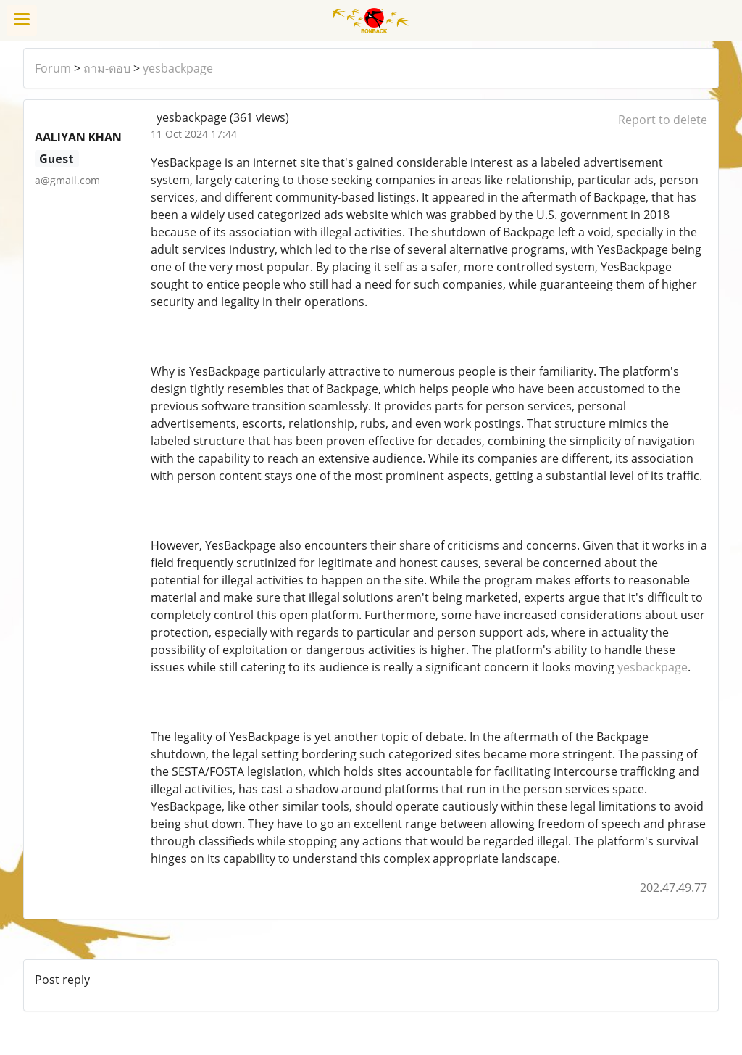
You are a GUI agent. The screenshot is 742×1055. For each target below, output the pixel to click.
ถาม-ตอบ (106, 68)
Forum (53, 68)
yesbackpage (178, 68)
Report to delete (662, 120)
